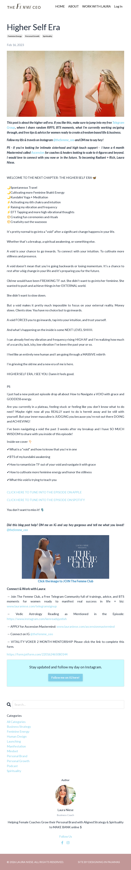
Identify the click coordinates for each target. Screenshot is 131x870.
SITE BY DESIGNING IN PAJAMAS (99, 862)
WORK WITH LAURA (96, 6)
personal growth (32, 36)
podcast (12, 766)
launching (14, 741)
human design (17, 736)
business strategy (19, 726)
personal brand (17, 756)
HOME (59, 6)
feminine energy (15, 36)
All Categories (16, 722)
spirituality (47, 36)
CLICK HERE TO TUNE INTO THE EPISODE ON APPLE (44, 492)
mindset (12, 751)
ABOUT (73, 6)
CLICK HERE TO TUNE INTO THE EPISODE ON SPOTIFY (46, 500)
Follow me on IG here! (65, 677)
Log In (118, 6)
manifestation (16, 746)
